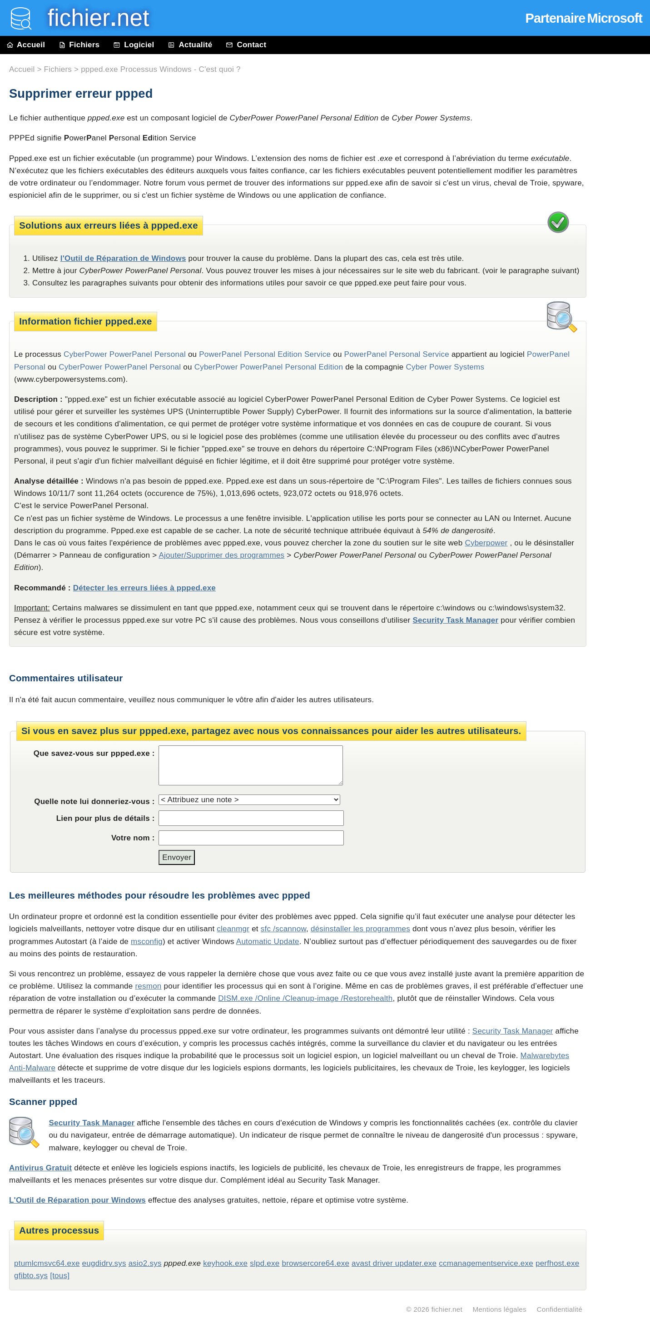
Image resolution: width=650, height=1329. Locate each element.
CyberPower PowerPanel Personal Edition (268, 367)
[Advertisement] (622, 260)
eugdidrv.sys (104, 1263)
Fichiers (79, 44)
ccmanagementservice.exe (486, 1263)
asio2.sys (145, 1263)
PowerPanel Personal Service (396, 354)
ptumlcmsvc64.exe (47, 1263)
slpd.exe (264, 1263)
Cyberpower (486, 543)
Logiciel (133, 44)
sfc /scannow (283, 928)
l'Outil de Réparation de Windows (123, 258)
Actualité (190, 44)
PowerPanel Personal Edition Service (265, 354)
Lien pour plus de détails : (105, 818)
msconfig (147, 941)
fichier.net (447, 1309)
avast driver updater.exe (394, 1263)
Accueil (26, 44)
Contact (246, 44)
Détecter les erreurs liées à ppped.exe (144, 588)
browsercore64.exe (315, 1263)
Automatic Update (267, 941)
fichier (92, 18)
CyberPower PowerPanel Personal (120, 367)
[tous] (59, 1275)
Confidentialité (559, 1309)
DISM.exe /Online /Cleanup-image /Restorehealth (305, 998)
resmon (148, 986)
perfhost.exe (557, 1263)
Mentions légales (499, 1309)
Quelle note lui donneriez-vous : (94, 801)
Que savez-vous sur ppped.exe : (94, 753)
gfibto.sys (31, 1275)
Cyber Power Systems (445, 367)
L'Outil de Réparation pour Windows (77, 1200)
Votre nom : (133, 838)
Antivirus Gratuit (40, 1168)
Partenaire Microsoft (584, 18)
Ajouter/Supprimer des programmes (221, 555)
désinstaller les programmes (360, 928)
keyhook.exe (225, 1263)
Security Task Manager (455, 620)
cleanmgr (233, 928)
